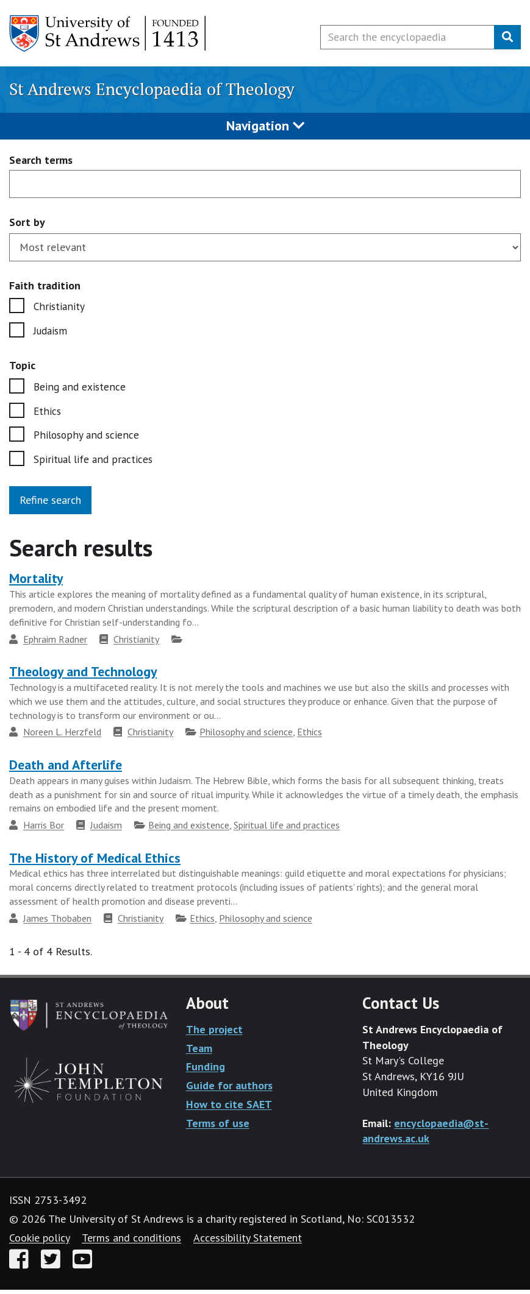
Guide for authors (229, 1090)
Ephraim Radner (55, 643)
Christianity (59, 307)
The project (214, 1034)
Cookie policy (39, 1242)
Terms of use (217, 1127)
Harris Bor (43, 829)
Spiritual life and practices (95, 463)
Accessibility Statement (247, 1242)
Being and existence (80, 388)
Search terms (41, 160)
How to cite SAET (229, 1108)
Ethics (48, 413)
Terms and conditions (131, 1242)
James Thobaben (57, 922)
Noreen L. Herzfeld (62, 736)
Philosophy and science (87, 438)
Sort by (27, 222)
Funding (205, 1071)
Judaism (52, 332)
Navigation (265, 125)
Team (199, 1052)
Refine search (50, 504)
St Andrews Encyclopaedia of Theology (152, 89)
